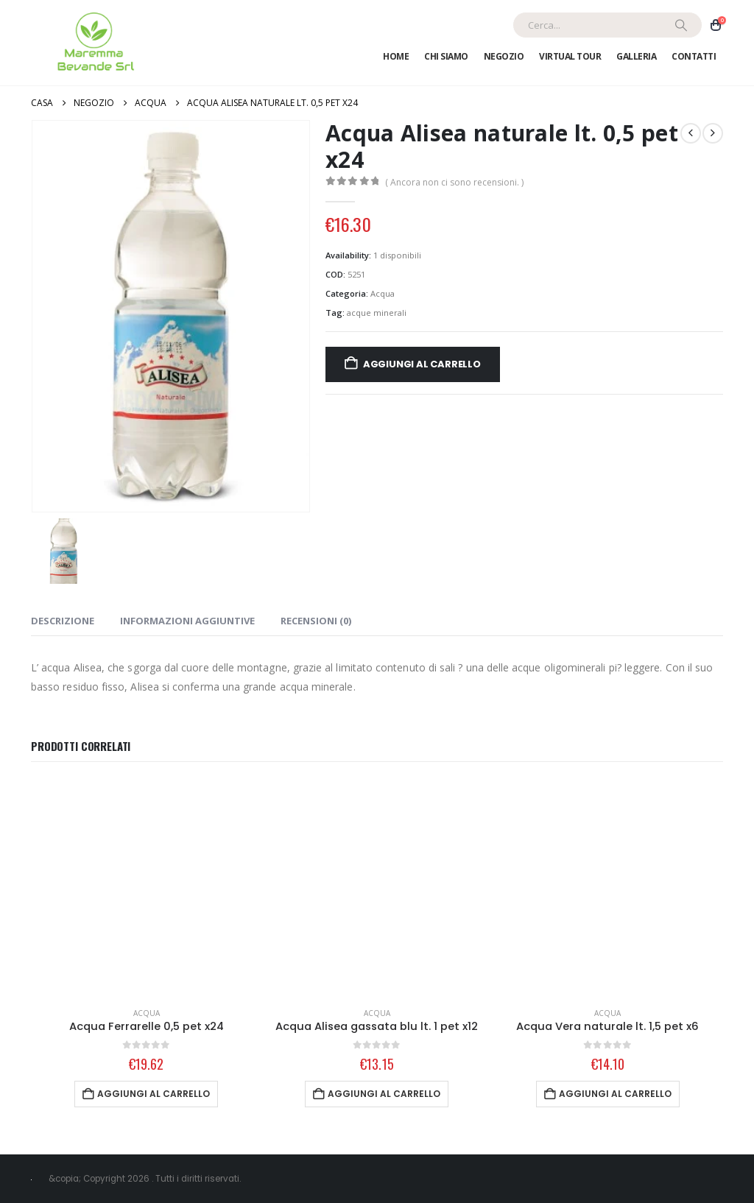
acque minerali (376, 312)
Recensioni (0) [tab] (316, 620)
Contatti (694, 56)
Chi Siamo (446, 56)
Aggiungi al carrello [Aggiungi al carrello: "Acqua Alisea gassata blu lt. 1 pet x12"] (384, 1093)
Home (396, 56)
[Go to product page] (146, 887)
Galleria (636, 56)
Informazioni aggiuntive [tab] (187, 620)
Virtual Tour (570, 56)
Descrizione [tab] (62, 620)
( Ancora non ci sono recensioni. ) (454, 182)
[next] (712, 133)
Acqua (382, 293)
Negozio (504, 56)
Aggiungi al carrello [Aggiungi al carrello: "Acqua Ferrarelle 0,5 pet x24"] (153, 1093)
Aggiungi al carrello (422, 364)
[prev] (690, 133)
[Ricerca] (681, 25)
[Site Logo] (93, 43)
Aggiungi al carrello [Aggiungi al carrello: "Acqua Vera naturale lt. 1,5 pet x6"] (615, 1093)
